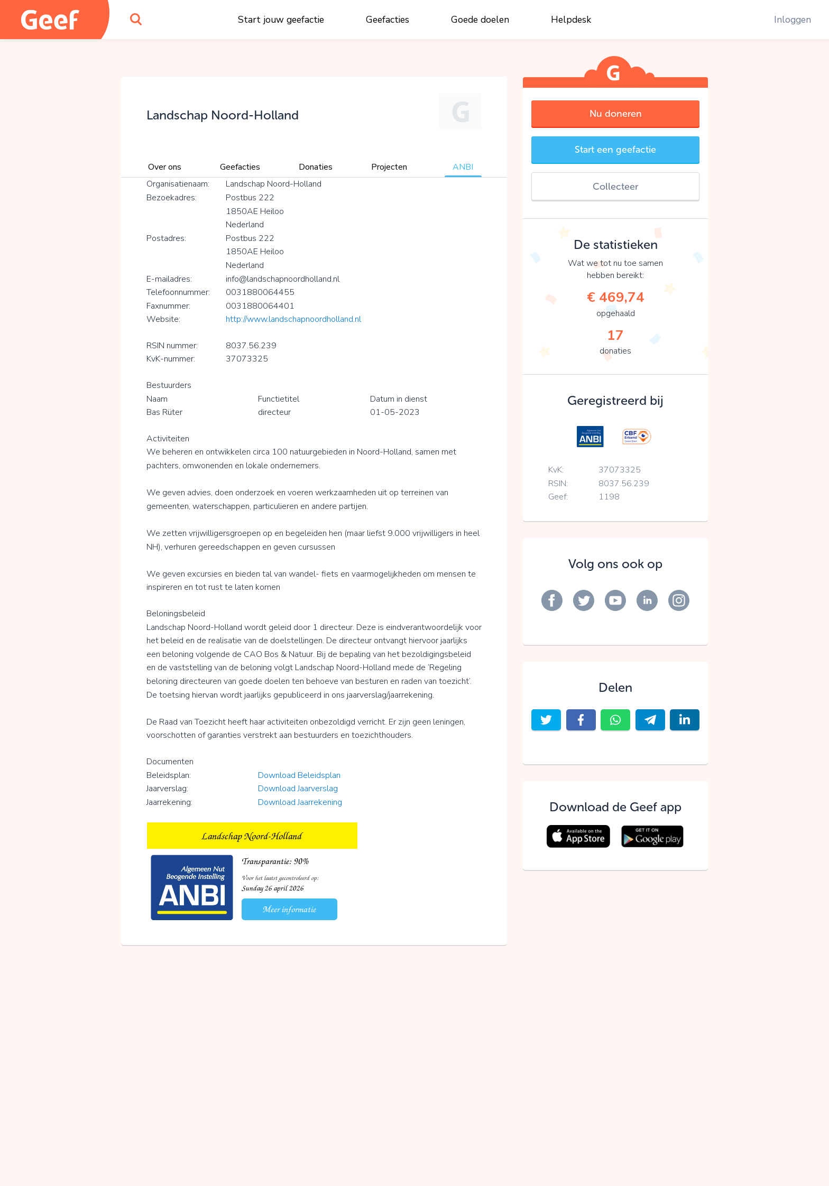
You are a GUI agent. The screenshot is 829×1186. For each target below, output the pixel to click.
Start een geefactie (615, 149)
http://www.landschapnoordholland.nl (293, 319)
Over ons (164, 167)
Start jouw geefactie (281, 19)
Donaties (316, 167)
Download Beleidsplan (299, 775)
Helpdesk (571, 19)
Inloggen (792, 19)
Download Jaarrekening (300, 802)
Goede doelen (480, 19)
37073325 (619, 470)
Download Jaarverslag (298, 788)
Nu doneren (615, 113)
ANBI (463, 167)
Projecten (389, 167)
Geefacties (387, 19)
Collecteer (615, 186)
